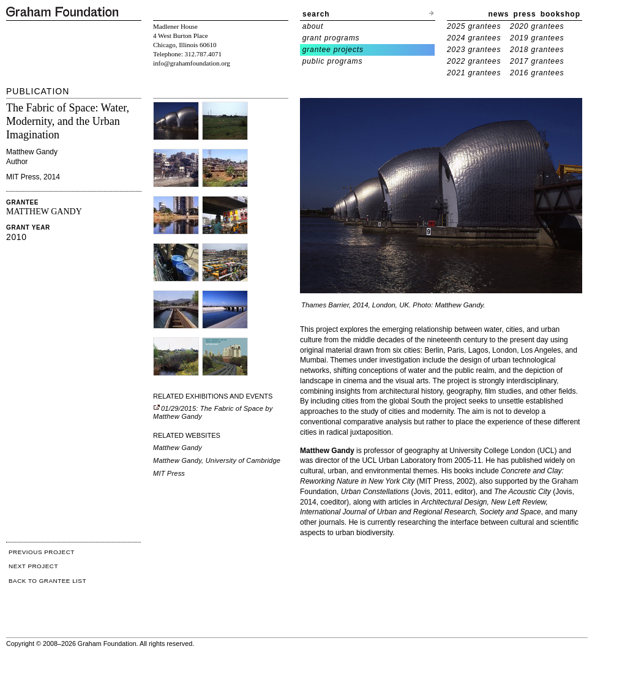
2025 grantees (474, 26)
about (313, 26)
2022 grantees (474, 61)
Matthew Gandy (177, 447)
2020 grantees (537, 26)
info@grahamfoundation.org (191, 63)
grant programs (331, 38)
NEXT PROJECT (33, 566)
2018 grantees (537, 49)
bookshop (560, 14)
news (499, 14)
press (525, 14)
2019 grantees (537, 38)
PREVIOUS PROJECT (42, 552)
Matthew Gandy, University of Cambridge (216, 460)
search (316, 14)
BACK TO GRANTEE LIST (47, 580)
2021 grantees (474, 73)
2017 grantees (537, 61)
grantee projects (333, 49)
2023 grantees (474, 49)
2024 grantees (474, 38)
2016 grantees (537, 73)
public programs (332, 61)
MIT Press (169, 473)
